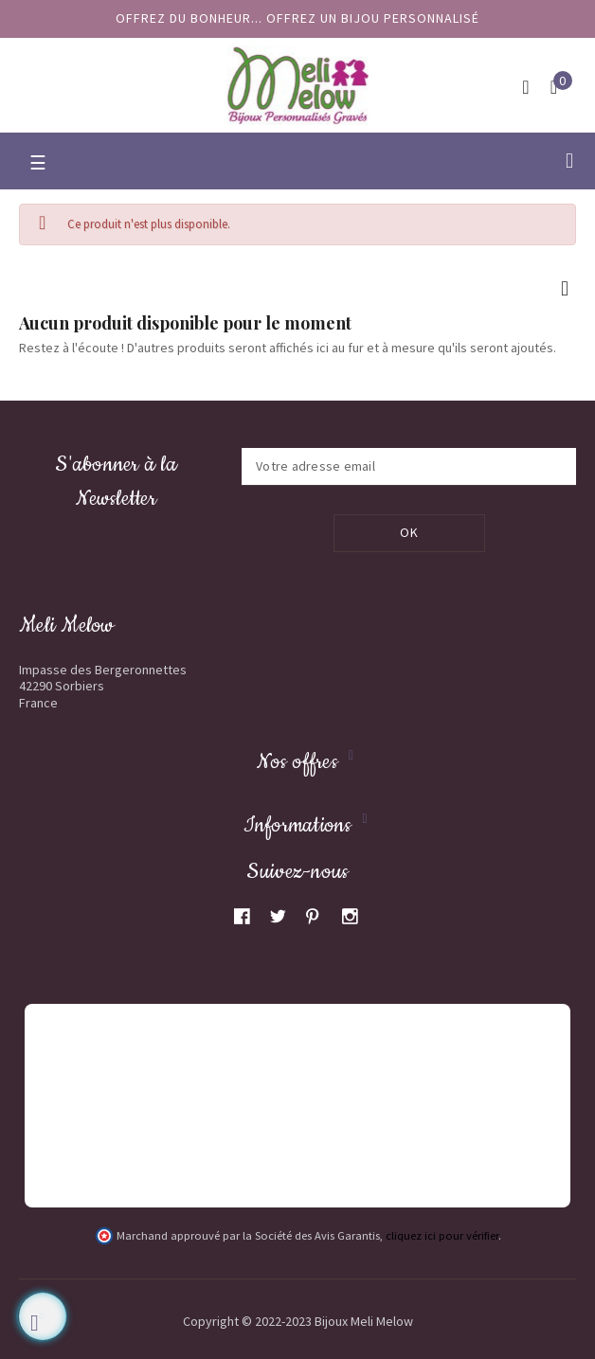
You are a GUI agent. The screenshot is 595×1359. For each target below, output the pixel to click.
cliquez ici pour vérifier (442, 1236)
